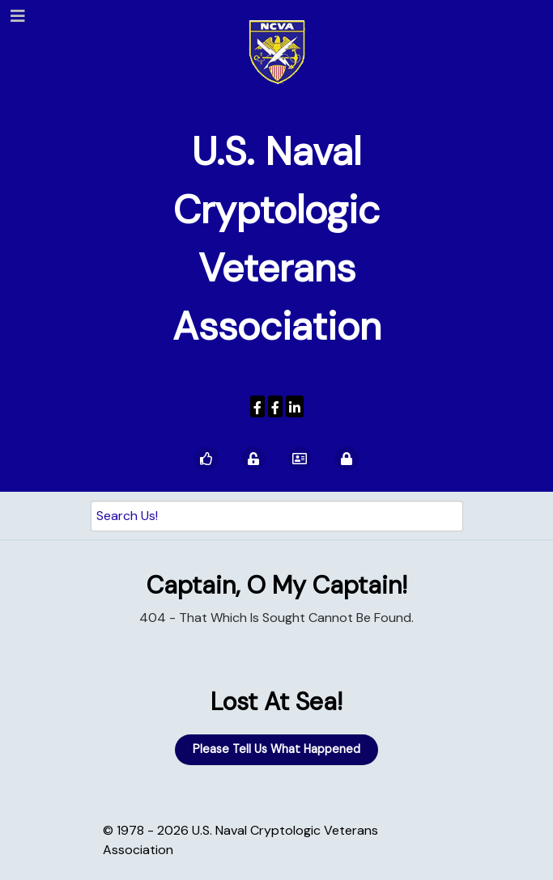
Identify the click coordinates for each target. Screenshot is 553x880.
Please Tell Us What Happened (276, 749)
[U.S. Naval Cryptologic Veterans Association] (277, 51)
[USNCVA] (257, 406)
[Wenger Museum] (275, 406)
